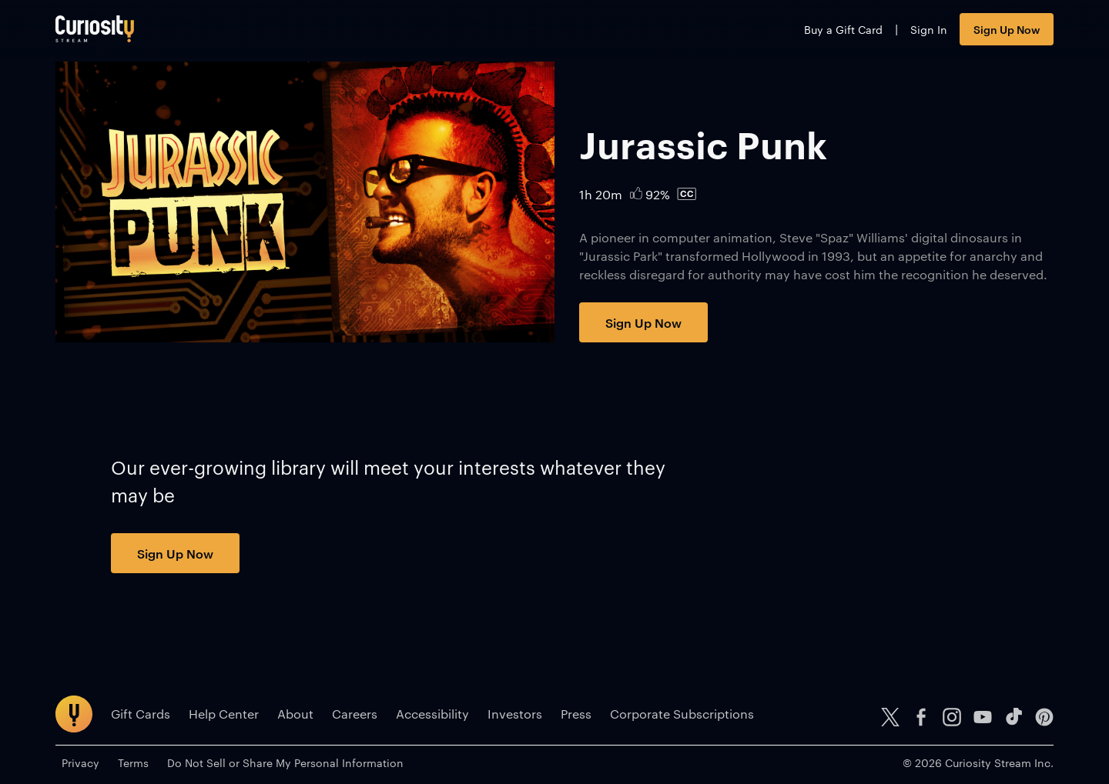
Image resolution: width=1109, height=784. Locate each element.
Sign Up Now (1006, 29)
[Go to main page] (94, 29)
